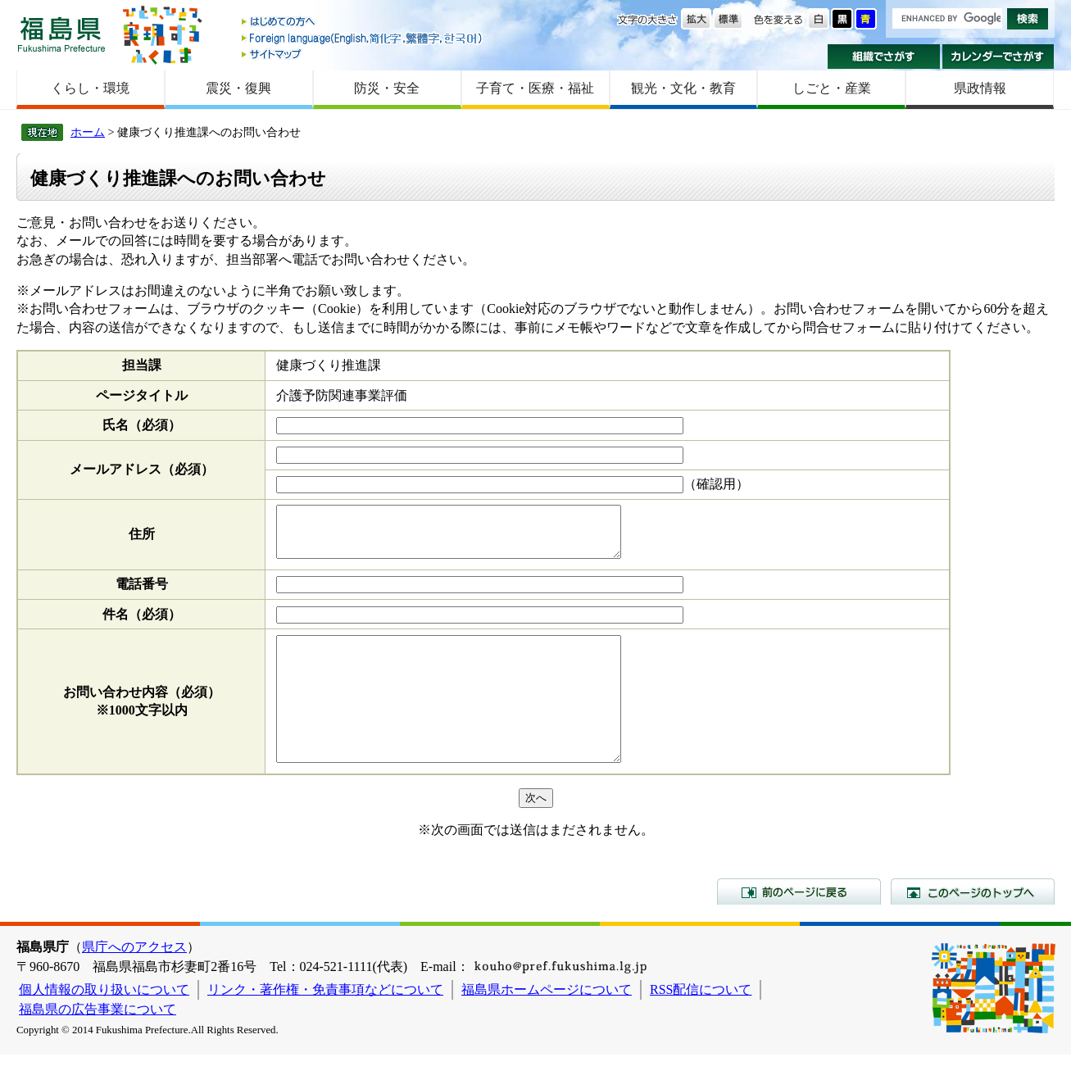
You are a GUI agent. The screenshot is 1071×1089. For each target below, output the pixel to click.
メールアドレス (142, 469)
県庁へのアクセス (134, 981)
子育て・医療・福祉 (535, 88)
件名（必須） (141, 624)
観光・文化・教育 (683, 88)
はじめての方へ (363, 22)
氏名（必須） (141, 425)
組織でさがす (884, 56)
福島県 (61, 34)
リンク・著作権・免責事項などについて (325, 1024)
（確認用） (716, 484)
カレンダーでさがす (998, 56)
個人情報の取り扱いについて (104, 1024)
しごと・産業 (831, 88)
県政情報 (980, 88)
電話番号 (142, 594)
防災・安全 (387, 88)
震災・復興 (238, 88)
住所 (142, 539)
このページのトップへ (973, 926)
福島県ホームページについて (546, 1024)
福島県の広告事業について (97, 1043)
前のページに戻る (799, 926)
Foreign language (363, 38)
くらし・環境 (90, 88)
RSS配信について (700, 1024)
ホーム (87, 131)
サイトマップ (363, 53)
